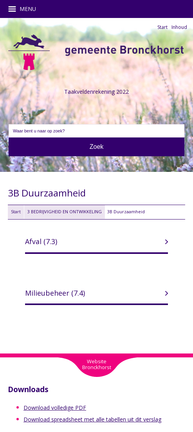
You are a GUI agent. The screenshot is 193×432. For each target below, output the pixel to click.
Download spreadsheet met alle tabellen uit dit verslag (92, 419)
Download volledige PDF (54, 407)
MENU (25, 9)
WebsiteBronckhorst (96, 364)
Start (162, 27)
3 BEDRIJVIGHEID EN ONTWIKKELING (64, 211)
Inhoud (179, 27)
